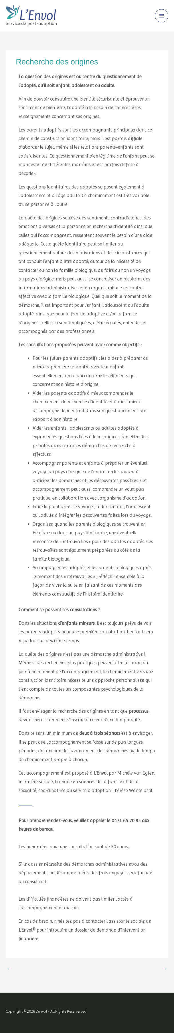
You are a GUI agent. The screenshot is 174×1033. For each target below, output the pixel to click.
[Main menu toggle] (161, 16)
